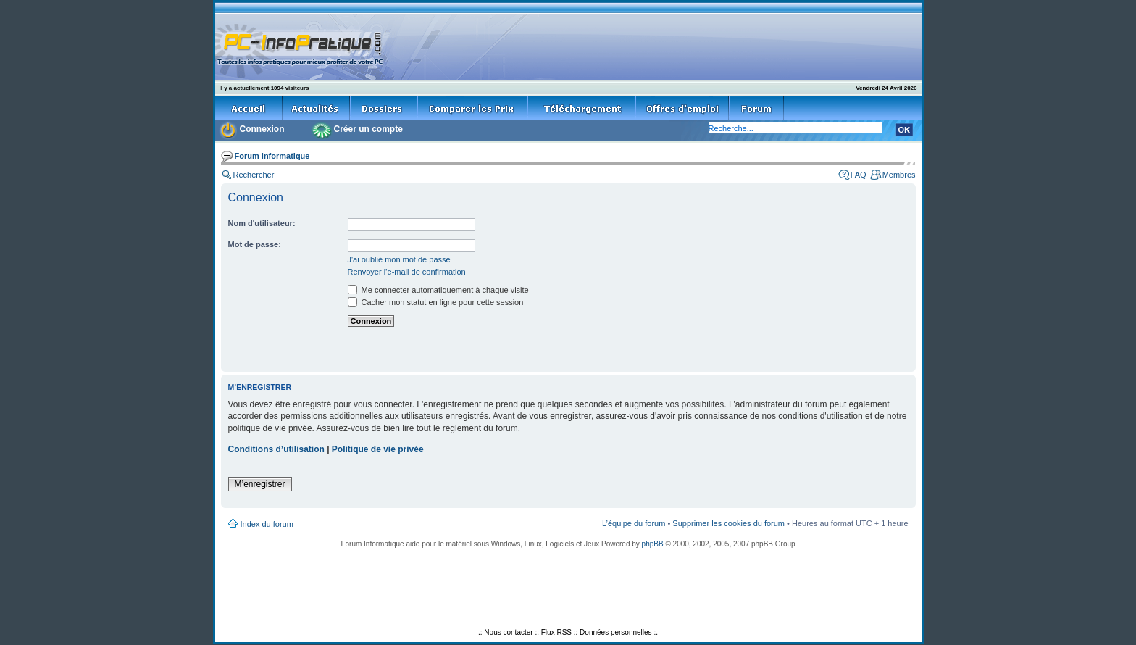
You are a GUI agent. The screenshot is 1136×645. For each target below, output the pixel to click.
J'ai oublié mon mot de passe (399, 259)
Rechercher (254, 174)
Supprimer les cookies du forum (728, 523)
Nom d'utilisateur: (262, 223)
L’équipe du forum (633, 523)
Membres (899, 174)
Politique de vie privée (378, 449)
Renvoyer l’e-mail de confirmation (407, 271)
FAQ (858, 174)
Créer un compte (368, 129)
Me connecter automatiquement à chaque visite (438, 290)
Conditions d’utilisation (276, 449)
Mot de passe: (254, 244)
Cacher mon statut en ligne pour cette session (436, 302)
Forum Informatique (272, 155)
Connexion (262, 129)
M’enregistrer (260, 484)
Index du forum (267, 524)
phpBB (653, 544)
